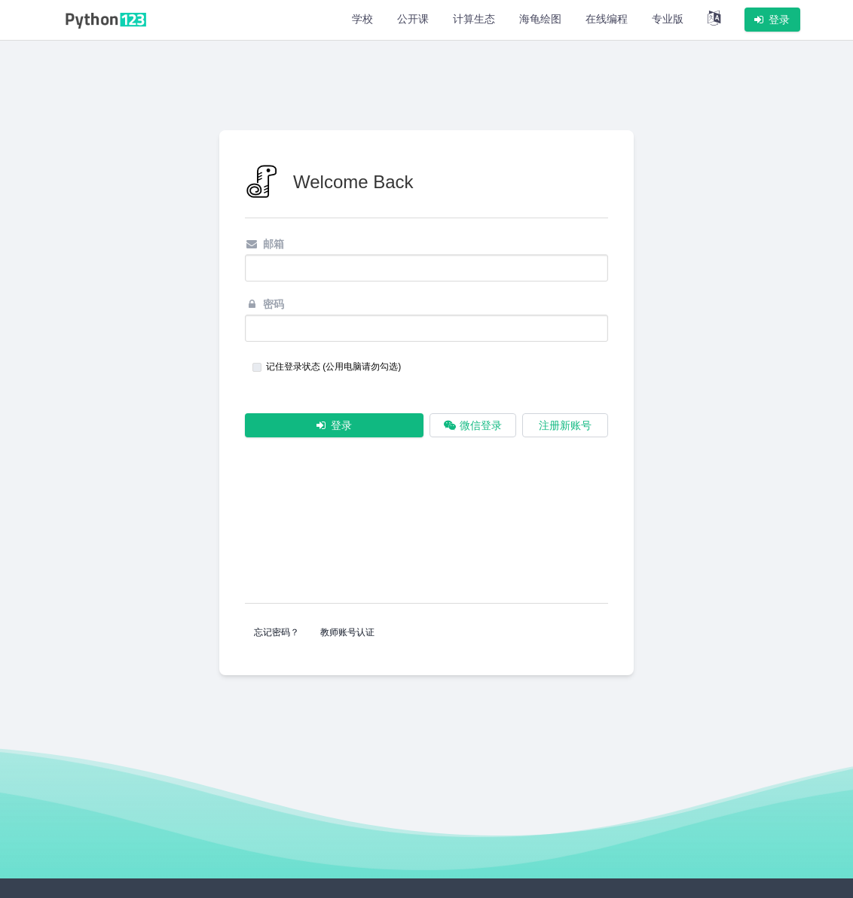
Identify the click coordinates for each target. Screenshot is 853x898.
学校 (362, 19)
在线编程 (606, 19)
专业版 (667, 19)
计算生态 (474, 19)
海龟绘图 (540, 19)
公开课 (413, 19)
